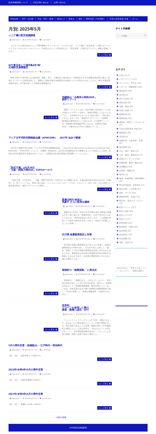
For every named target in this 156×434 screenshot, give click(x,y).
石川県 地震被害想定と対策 (77, 234)
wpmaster (16, 40)
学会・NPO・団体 (45, 18)
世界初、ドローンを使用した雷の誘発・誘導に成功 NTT (75, 307)
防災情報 (123, 223)
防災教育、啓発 (126, 226)
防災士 (72, 18)
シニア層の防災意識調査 (22, 35)
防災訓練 (123, 238)
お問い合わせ (59, 2)
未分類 (122, 136)
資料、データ (125, 192)
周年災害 (123, 102)
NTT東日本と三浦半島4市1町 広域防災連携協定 (24, 66)
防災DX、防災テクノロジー (131, 200)
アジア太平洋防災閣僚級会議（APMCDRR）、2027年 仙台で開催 (45, 137)
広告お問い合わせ (41, 2)
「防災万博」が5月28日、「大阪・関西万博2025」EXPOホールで (30, 168)
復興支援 (123, 118)
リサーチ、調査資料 (128, 87)
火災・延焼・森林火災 (129, 155)
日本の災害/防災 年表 (119, 18)
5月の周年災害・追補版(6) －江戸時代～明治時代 (35, 345)
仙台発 (122, 94)
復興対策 (123, 114)
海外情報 (123, 147)
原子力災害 (124, 98)
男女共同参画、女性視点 (130, 185)
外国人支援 (124, 110)
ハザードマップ (126, 79)
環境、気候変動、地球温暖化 (132, 178)
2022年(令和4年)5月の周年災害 (26, 369)
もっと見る (103, 54)
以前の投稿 (60, 417)
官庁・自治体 (28, 18)
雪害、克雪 (124, 242)
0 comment (46, 40)
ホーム (135, 18)
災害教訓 (123, 166)
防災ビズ (61, 18)
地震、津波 (124, 106)
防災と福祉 (124, 211)
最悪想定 (123, 132)
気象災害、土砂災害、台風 (131, 140)
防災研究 (123, 234)
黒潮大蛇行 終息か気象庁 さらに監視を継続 (75, 200)
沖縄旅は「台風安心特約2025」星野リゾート (79, 98)
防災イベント (125, 207)
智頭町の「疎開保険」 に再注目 (79, 270)
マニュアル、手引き (128, 83)
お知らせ (123, 75)
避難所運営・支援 (127, 196)
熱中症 (122, 174)
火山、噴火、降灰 (127, 151)
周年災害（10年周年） (96, 18)
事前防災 (123, 90)
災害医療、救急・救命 (129, 162)
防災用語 (123, 230)
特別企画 (14, 18)
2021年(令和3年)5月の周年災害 (26, 393)
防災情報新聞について (18, 2)
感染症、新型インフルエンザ (132, 122)
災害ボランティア (127, 158)
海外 (80, 18)
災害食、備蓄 (125, 170)
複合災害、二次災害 (128, 189)
